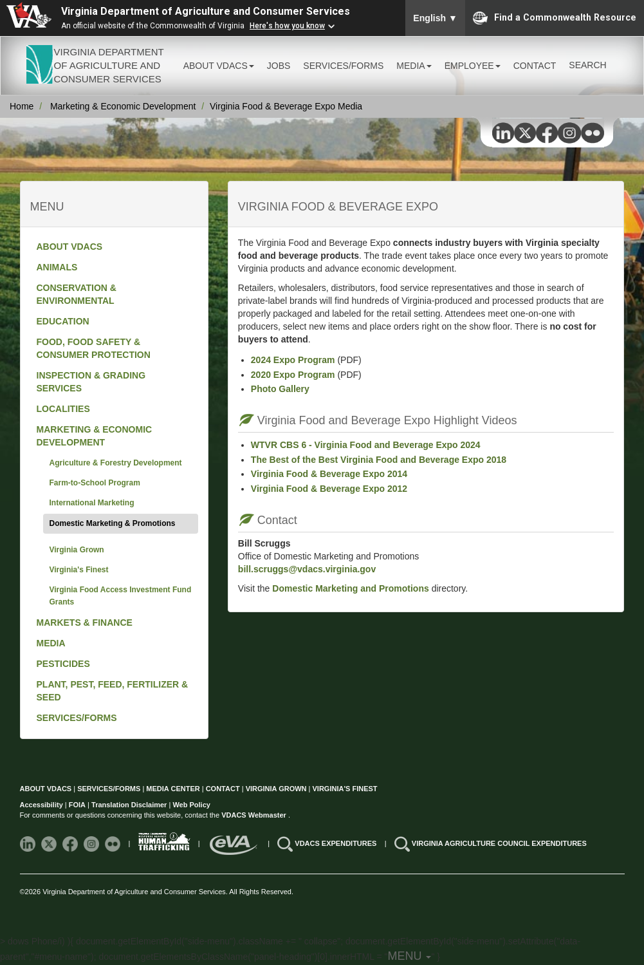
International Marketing (92, 502)
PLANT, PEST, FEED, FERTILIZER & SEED (113, 690)
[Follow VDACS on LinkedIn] (28, 843)
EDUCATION (63, 321)
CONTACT (535, 66)
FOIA (77, 805)
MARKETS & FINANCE (85, 622)
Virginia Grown (77, 549)
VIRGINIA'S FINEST (345, 788)
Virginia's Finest (79, 569)
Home (21, 106)
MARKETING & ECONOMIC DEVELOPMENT (94, 435)
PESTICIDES (63, 664)
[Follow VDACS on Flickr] (113, 843)
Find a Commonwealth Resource (554, 18)
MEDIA (51, 643)
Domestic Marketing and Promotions (349, 588)
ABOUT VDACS (70, 246)
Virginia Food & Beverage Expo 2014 (329, 474)
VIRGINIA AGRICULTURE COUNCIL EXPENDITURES (499, 843)
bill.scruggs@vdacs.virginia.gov (307, 569)
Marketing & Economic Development (123, 106)
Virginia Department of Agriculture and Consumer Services (205, 11)
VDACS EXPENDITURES (336, 843)
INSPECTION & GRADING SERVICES (91, 381)
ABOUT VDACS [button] (218, 66)
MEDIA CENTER (172, 788)
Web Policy (191, 805)
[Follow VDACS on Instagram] (92, 843)
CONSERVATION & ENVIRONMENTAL (76, 294)
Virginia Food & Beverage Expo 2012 (329, 488)
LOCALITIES (63, 409)
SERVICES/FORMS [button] (343, 66)
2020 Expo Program (293, 375)
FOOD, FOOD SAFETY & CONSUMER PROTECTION (94, 348)
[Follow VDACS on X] (50, 843)
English (435, 18)
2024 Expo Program (293, 360)
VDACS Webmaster (254, 815)
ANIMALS (57, 267)
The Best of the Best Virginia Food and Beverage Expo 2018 (378, 459)
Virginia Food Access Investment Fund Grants (121, 595)
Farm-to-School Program (95, 482)
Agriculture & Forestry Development (116, 462)
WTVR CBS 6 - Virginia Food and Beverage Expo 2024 (366, 445)
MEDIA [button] (413, 66)
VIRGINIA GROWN (277, 788)
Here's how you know (287, 25)
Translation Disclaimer (129, 805)
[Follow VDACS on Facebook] (71, 843)
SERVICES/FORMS (77, 718)
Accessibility (42, 805)
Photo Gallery (280, 389)
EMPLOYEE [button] (473, 66)
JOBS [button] (279, 66)
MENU (409, 956)
